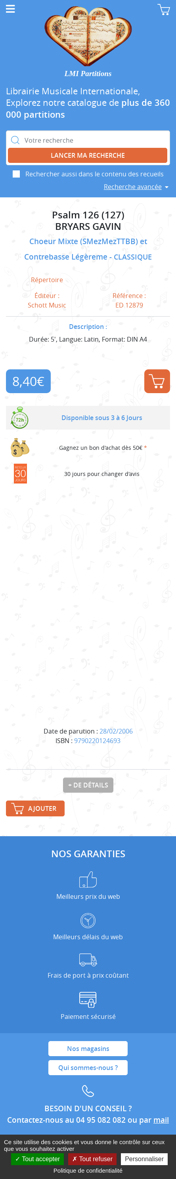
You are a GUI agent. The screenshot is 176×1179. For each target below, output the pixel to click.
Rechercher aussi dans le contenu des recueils (94, 174)
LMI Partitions (88, 73)
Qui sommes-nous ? (88, 1067)
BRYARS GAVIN (88, 226)
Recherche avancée (133, 186)
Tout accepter (37, 1159)
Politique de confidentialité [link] (88, 1170)
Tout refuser (92, 1159)
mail (161, 1120)
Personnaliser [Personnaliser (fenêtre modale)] (144, 1159)
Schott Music (47, 305)
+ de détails (88, 785)
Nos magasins (88, 1048)
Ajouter (157, 381)
